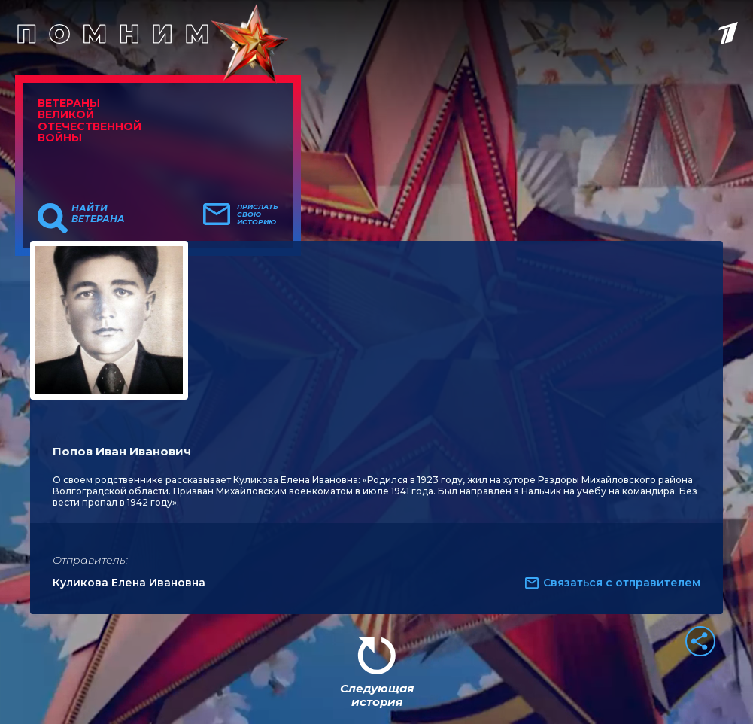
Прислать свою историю (257, 214)
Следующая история (377, 695)
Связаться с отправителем (621, 582)
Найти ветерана (98, 213)
